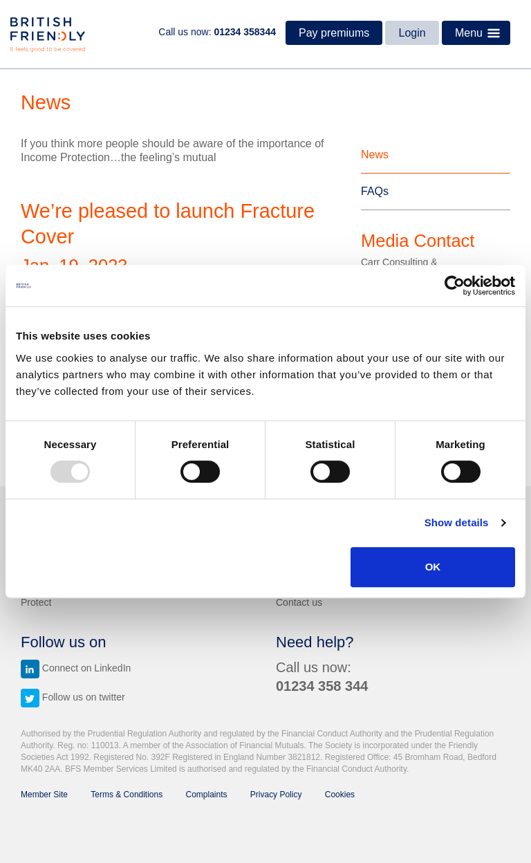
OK (433, 567)
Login (412, 33)
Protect (36, 602)
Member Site (44, 794)
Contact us (299, 602)
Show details (457, 522)
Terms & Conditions (126, 794)
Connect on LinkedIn (76, 668)
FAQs (375, 191)
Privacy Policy (276, 794)
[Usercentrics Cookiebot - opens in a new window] (454, 285)
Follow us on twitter (73, 697)
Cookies (340, 794)
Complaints (206, 794)
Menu (480, 33)
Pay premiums (334, 33)
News (375, 154)
